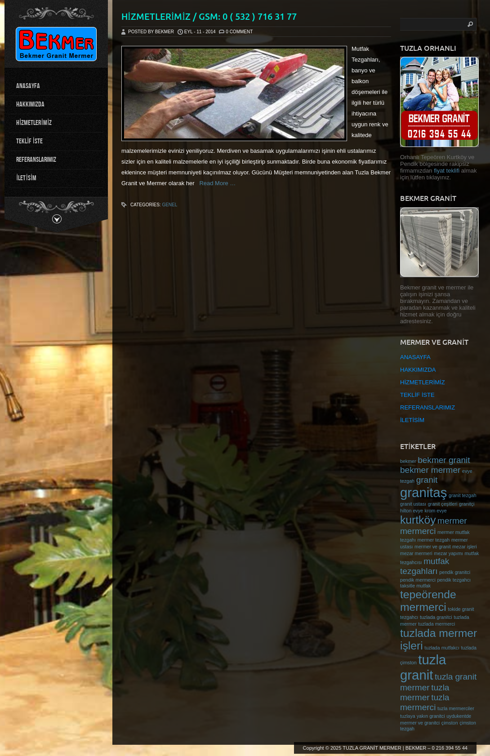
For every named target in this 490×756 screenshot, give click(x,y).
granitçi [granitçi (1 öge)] (466, 504)
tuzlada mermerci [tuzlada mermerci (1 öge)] (436, 624)
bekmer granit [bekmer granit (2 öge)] (444, 460)
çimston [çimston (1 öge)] (449, 722)
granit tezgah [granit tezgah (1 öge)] (463, 495)
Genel (169, 204)
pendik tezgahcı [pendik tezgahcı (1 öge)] (454, 580)
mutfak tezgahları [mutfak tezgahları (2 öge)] (424, 566)
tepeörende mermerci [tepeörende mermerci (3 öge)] (428, 600)
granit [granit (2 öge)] (427, 480)
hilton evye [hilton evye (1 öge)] (411, 510)
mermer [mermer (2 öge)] (452, 520)
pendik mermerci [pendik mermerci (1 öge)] (418, 580)
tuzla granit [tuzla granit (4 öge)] (423, 667)
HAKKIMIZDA (30, 104)
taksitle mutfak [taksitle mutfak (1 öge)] (415, 585)
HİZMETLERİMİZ (34, 123)
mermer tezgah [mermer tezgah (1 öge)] (434, 540)
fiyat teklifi (447, 170)
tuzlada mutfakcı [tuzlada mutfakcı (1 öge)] (441, 647)
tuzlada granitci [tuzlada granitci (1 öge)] (436, 617)
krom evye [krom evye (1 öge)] (436, 510)
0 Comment (239, 31)
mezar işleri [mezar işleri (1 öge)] (464, 546)
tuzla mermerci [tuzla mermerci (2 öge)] (424, 702)
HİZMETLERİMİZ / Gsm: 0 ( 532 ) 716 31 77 (209, 16)
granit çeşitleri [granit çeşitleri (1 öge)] (443, 504)
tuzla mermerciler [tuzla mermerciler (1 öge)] (455, 708)
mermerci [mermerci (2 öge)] (418, 531)
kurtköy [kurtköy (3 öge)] (418, 520)
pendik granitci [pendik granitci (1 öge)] (454, 572)
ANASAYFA (28, 86)
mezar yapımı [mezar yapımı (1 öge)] (448, 553)
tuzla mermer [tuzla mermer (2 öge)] (424, 692)
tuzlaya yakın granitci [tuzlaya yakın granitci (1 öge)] (422, 716)
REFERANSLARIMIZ (36, 160)
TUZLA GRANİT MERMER (372, 748)
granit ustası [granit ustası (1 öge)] (413, 504)
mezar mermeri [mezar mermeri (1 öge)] (416, 553)
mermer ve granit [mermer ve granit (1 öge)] (432, 546)
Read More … (215, 183)
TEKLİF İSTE (29, 141)
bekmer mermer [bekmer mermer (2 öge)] (430, 470)
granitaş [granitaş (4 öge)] (423, 492)
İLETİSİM (26, 178)
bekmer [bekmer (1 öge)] (408, 461)
